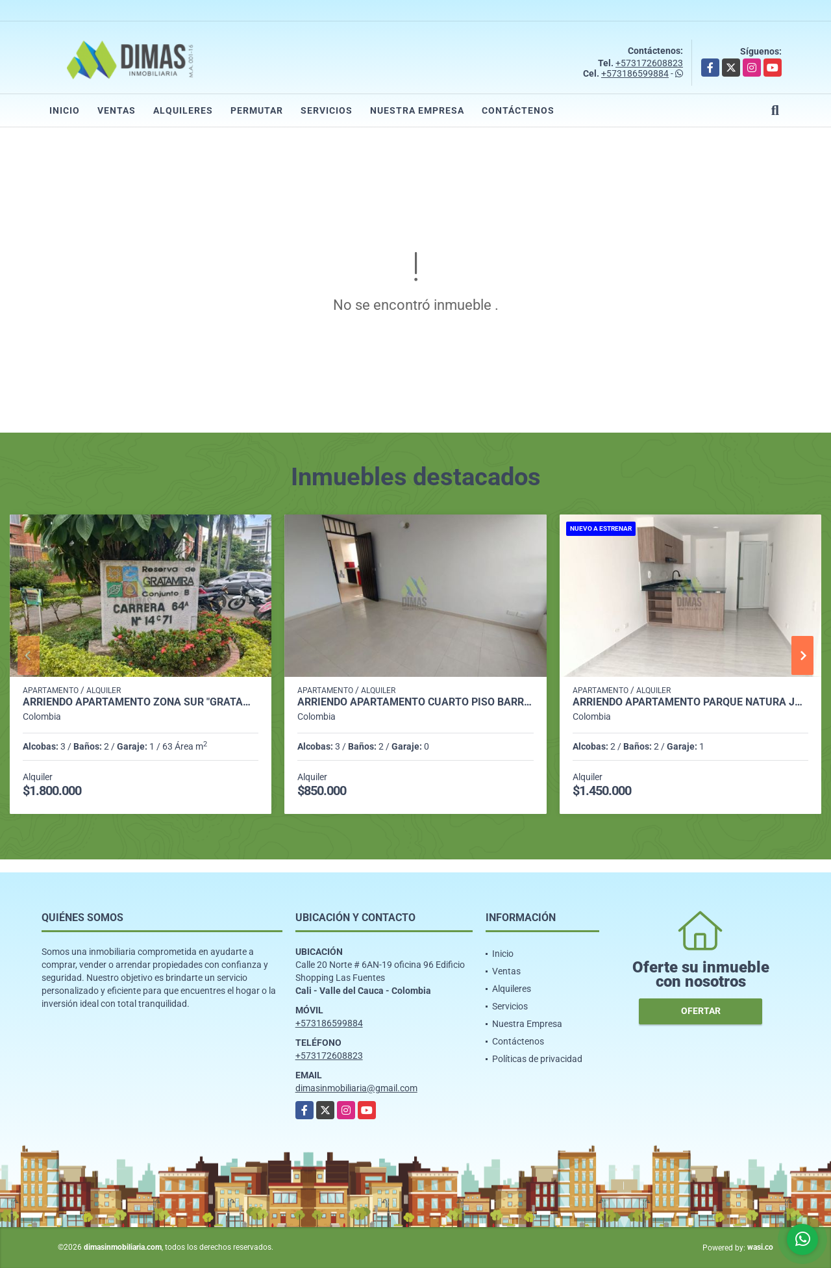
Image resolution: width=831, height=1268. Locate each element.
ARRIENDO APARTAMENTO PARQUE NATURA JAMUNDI (690, 702)
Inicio (64, 110)
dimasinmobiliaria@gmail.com (356, 1088)
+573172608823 (649, 63)
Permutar (256, 110)
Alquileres (183, 110)
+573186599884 (635, 73)
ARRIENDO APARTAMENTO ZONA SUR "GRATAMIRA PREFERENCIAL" (140, 702)
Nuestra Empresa (417, 110)
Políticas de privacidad (537, 1059)
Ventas (116, 110)
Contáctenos (518, 110)
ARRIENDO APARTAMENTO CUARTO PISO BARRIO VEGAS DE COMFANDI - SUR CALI (415, 702)
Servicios (327, 110)
